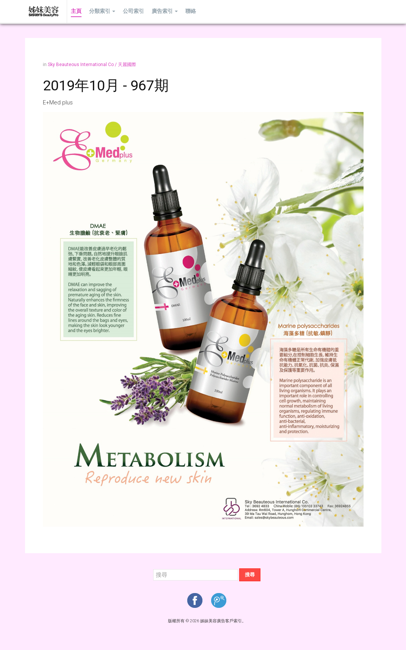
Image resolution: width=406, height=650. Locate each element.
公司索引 (133, 11)
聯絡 (190, 11)
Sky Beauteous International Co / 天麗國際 (92, 64)
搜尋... (153, 568)
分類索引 (102, 11)
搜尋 (250, 574)
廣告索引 (165, 11)
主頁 (76, 11)
